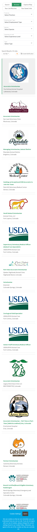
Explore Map (28, 5)
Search (7, 5)
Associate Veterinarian (12, 86)
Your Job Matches (11, 8)
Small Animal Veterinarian (12, 213)
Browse (16, 5)
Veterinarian (7, 282)
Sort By (5, 54)
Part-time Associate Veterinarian (15, 270)
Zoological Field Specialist (12, 313)
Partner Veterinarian (10, 461)
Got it (25, 514)
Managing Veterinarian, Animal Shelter (17, 149)
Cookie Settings (15, 514)
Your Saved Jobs (26, 8)
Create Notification (27, 54)
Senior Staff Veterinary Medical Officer (17, 345)
